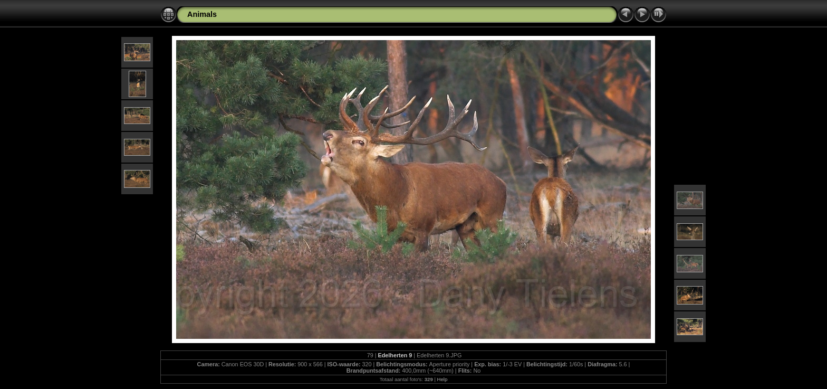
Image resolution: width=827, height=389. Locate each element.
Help (442, 379)
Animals (202, 14)
